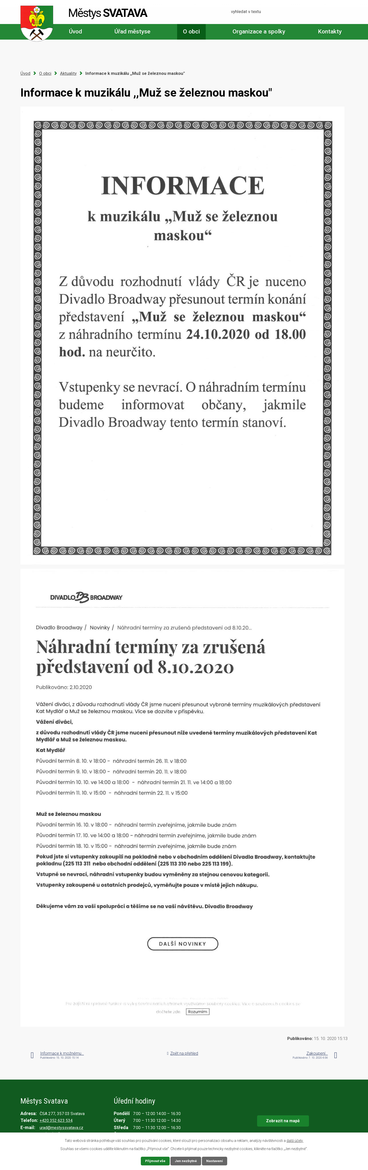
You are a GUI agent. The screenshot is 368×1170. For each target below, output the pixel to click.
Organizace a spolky (259, 31)
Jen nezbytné (186, 1161)
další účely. (294, 1141)
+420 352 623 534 (56, 1120)
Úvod (75, 31)
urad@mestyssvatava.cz (61, 1127)
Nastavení (215, 1161)
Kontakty (330, 31)
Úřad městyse (132, 31)
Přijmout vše (155, 1161)
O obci (191, 31)
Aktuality (68, 73)
